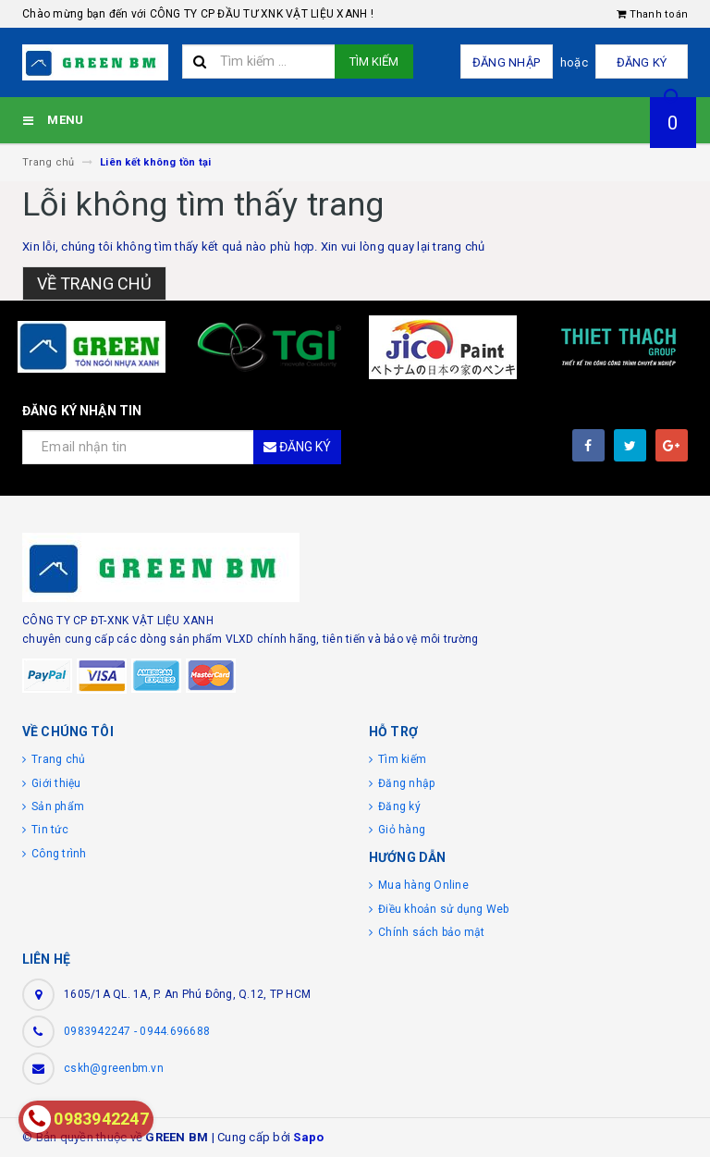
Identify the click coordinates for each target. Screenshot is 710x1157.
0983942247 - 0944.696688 (137, 1031)
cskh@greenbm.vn (114, 1068)
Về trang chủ (94, 283)
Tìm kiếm (373, 61)
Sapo (308, 1137)
